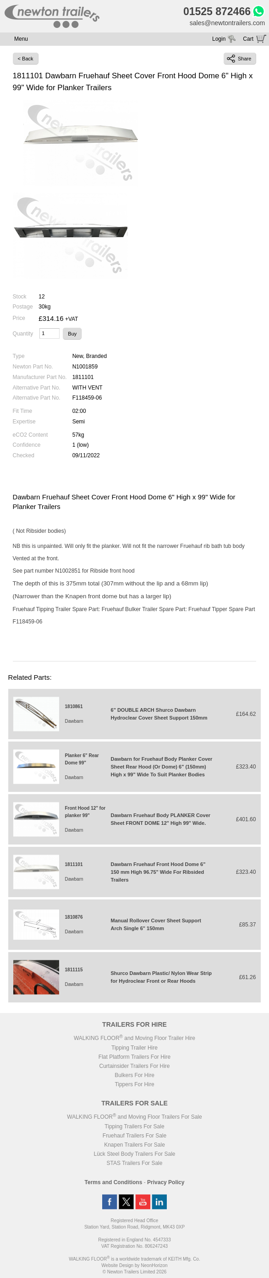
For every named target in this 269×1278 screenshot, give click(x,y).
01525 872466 (217, 11)
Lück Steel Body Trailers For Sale (134, 1154)
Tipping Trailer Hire (134, 1048)
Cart (248, 39)
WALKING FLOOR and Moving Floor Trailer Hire (134, 1038)
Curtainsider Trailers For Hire (134, 1066)
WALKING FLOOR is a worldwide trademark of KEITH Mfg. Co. (134, 1259)
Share (239, 58)
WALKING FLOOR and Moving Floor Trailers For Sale (134, 1117)
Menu (21, 39)
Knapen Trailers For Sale (134, 1145)
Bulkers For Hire (134, 1075)
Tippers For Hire (134, 1084)
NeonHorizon (154, 1265)
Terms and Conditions (114, 1182)
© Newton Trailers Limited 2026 (135, 1271)
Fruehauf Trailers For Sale (134, 1135)
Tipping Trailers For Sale (134, 1126)
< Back (25, 58)
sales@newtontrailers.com (227, 23)
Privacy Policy (165, 1182)
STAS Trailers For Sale (135, 1163)
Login (218, 39)
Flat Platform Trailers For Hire (134, 1057)
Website (117, 1265)
